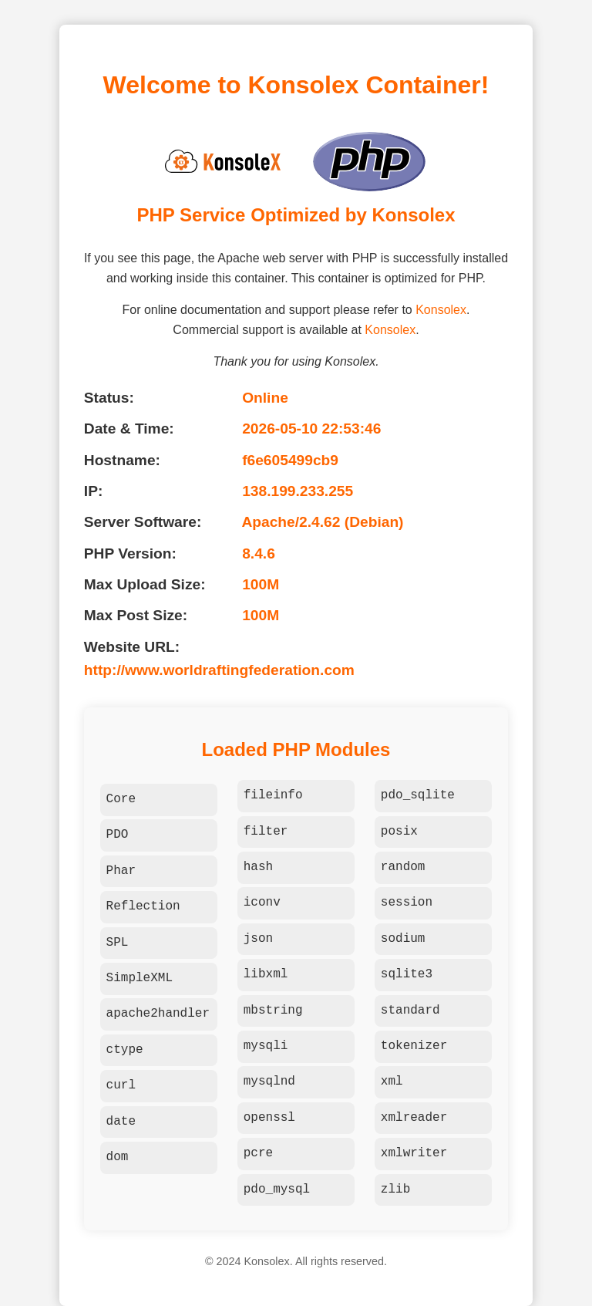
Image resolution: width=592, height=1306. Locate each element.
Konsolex (440, 309)
